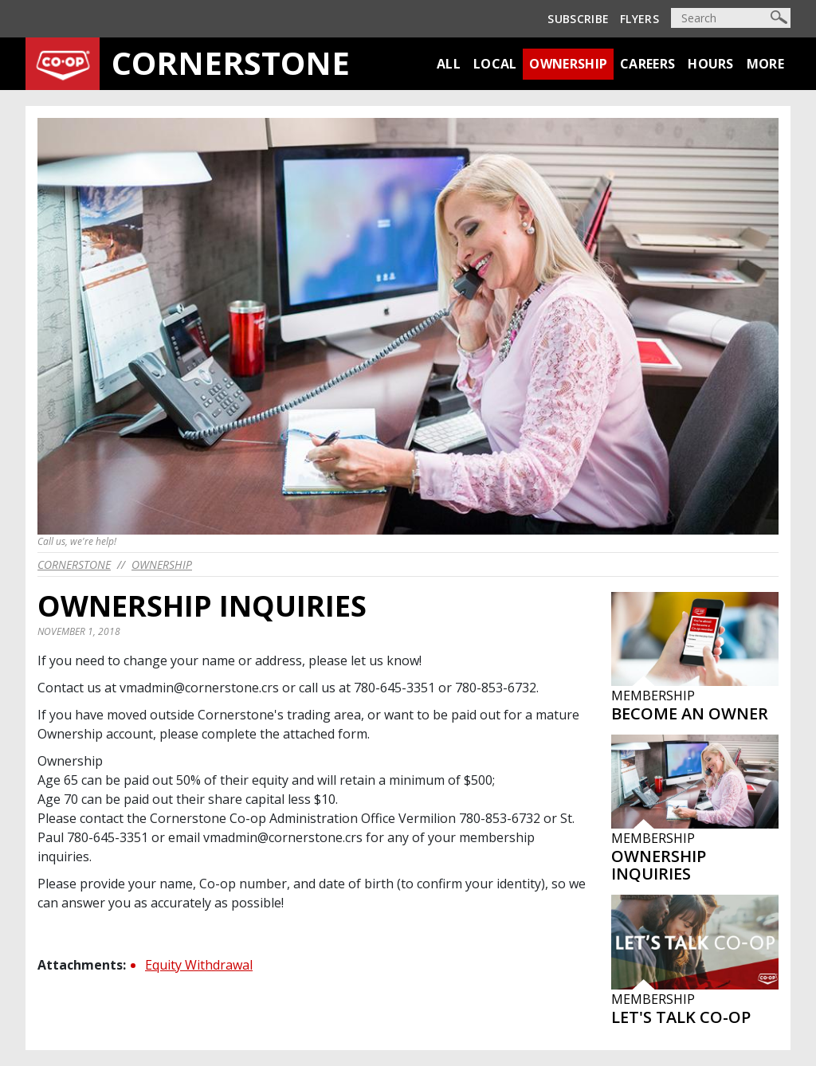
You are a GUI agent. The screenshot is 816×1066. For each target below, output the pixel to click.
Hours (711, 64)
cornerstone (74, 564)
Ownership (568, 64)
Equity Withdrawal (199, 965)
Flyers (639, 18)
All (449, 64)
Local (495, 64)
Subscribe (578, 18)
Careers (647, 64)
